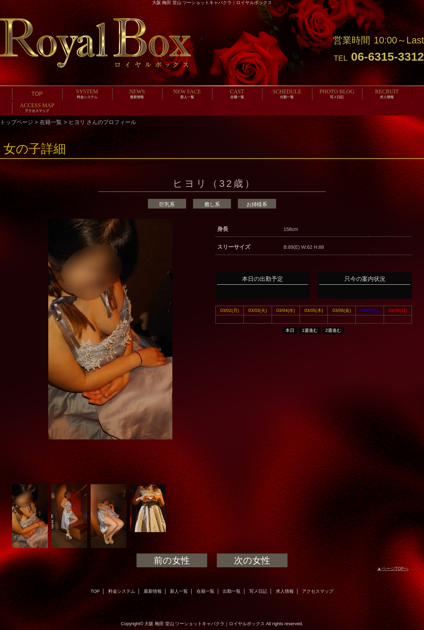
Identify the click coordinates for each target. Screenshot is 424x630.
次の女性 (252, 560)
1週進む (310, 330)
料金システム (121, 591)
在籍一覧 (51, 122)
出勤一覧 (232, 591)
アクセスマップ (317, 591)
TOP (37, 94)
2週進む (333, 330)
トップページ (16, 122)
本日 (289, 330)
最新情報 (153, 591)
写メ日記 (258, 591)
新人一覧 (179, 591)
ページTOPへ (395, 568)
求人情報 (285, 591)
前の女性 (172, 560)
